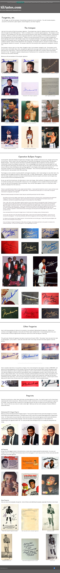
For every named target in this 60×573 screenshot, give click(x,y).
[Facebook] (54, 568)
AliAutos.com (10, 7)
